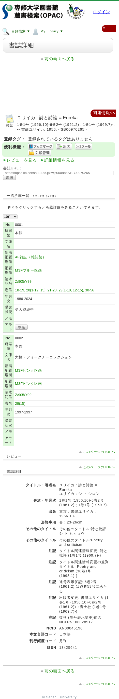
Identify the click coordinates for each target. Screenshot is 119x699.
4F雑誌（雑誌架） (30, 257)
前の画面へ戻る (59, 59)
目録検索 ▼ (16, 31)
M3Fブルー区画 (28, 270)
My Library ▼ (47, 31)
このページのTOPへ (99, 452)
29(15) (20, 403)
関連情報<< (104, 113)
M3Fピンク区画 (28, 370)
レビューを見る (22, 160)
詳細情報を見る (59, 160)
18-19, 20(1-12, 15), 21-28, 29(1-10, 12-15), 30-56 (54, 290)
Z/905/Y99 (23, 281)
